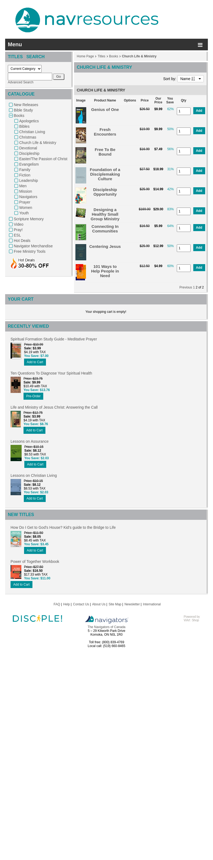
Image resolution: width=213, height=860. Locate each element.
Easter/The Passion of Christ (43, 159)
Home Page (85, 56)
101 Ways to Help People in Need (105, 271)
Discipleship (29, 153)
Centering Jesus (105, 246)
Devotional (28, 148)
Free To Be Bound (105, 151)
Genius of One (105, 109)
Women (25, 207)
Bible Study (23, 110)
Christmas (27, 137)
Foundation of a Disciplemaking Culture (105, 174)
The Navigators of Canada (106, 627)
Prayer (24, 202)
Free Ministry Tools (29, 251)
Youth (24, 213)
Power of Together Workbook (35, 561)
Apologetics (29, 121)
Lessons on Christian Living (34, 475)
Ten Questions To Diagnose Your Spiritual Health (51, 373)
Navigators (28, 197)
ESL (17, 235)
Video (19, 224)
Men (22, 186)
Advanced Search (21, 82)
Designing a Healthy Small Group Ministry (105, 214)
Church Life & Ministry (37, 142)
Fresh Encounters (105, 131)
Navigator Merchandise (33, 246)
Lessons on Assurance (30, 441)
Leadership (28, 180)
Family (24, 170)
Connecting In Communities (105, 228)
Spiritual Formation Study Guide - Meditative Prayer (54, 339)
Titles (101, 56)
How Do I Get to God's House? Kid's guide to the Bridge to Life (63, 527)
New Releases (26, 105)
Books (19, 115)
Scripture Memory (29, 219)
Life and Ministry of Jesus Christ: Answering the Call (54, 407)
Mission (25, 191)
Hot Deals (22, 240)
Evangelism (29, 164)
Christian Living (32, 132)
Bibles (24, 126)
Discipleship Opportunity (105, 191)
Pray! (18, 230)
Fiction (24, 175)
